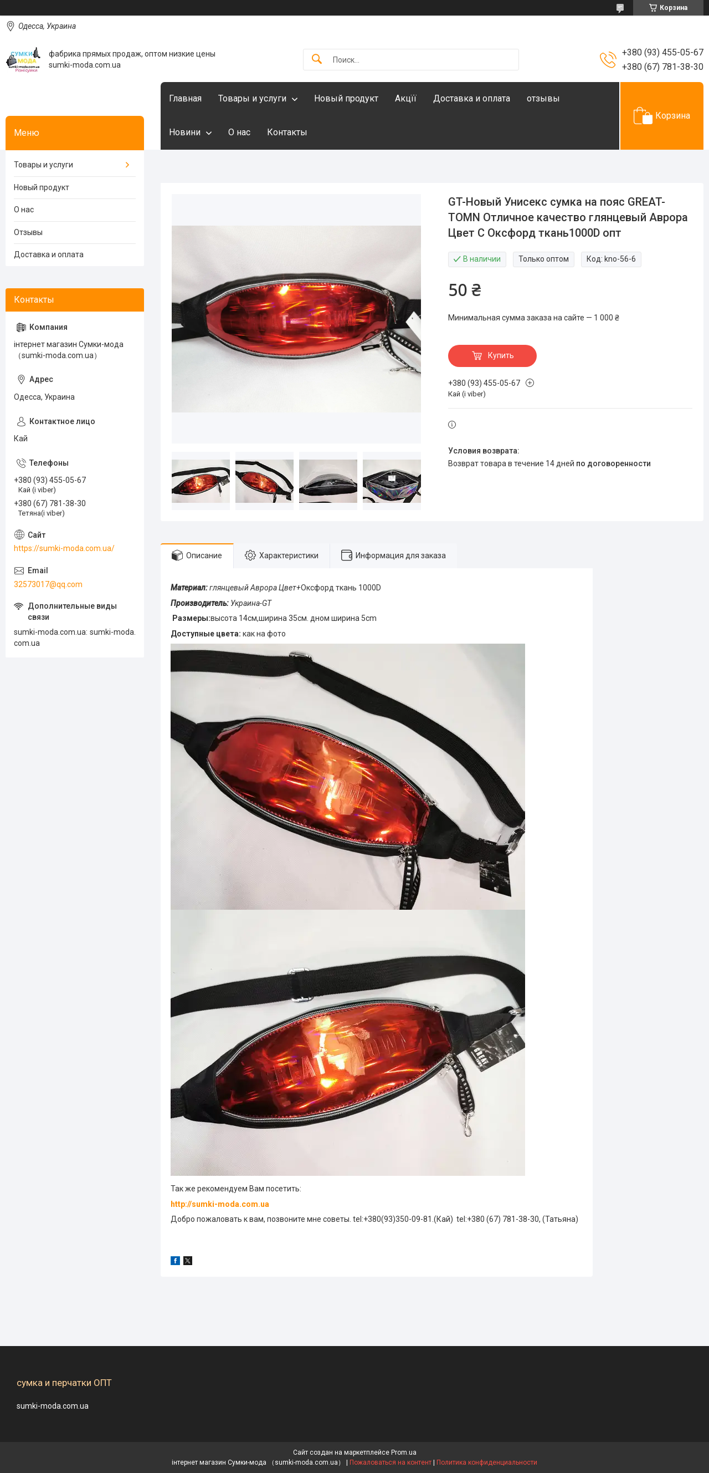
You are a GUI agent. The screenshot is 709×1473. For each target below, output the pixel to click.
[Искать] (317, 59)
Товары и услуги (252, 98)
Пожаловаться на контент (390, 1462)
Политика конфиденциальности (486, 1462)
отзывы (543, 98)
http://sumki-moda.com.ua (220, 1204)
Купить (501, 355)
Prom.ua (404, 1452)
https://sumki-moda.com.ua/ (64, 548)
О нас (239, 132)
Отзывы (28, 232)
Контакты (287, 132)
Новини (185, 132)
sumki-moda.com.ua (53, 1405)
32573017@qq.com (48, 584)
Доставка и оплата (471, 98)
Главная (185, 98)
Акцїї (406, 98)
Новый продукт (346, 98)
